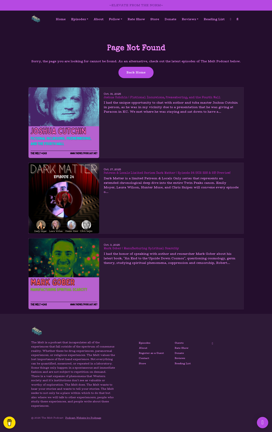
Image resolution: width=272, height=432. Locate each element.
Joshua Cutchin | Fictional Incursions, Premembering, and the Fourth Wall (162, 97)
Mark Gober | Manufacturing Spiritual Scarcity (141, 248)
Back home (136, 72)
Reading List (214, 19)
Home (61, 19)
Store (154, 19)
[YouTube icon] (212, 343)
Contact (144, 358)
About (99, 19)
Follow (114, 19)
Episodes (78, 19)
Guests (179, 343)
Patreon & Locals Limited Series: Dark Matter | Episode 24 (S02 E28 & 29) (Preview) (167, 173)
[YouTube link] (230, 19)
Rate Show (136, 19)
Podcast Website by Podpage (83, 418)
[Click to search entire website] (237, 19)
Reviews (189, 19)
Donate (170, 19)
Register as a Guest (151, 353)
